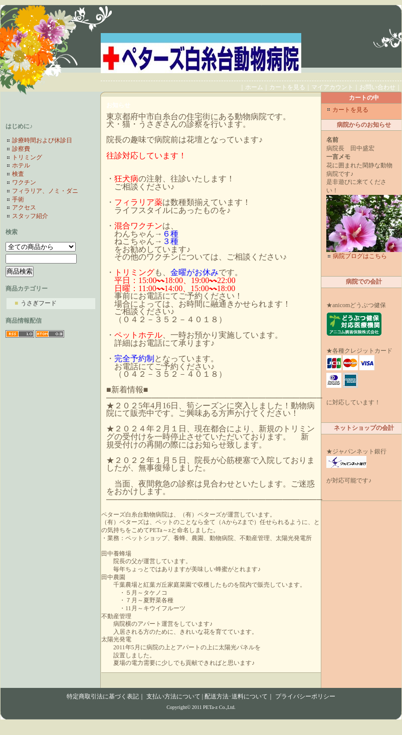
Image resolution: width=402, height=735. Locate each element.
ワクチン (24, 182)
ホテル (21, 165)
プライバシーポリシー (305, 696)
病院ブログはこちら (360, 256)
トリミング (27, 157)
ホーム (254, 87)
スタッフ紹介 (30, 215)
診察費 (21, 148)
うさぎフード (36, 303)
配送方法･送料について (236, 696)
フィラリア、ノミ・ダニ (45, 190)
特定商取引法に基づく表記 (103, 696)
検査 (18, 173)
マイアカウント (332, 87)
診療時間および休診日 (42, 140)
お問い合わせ (377, 87)
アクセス (24, 207)
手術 (18, 199)
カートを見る (287, 87)
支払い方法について (173, 696)
